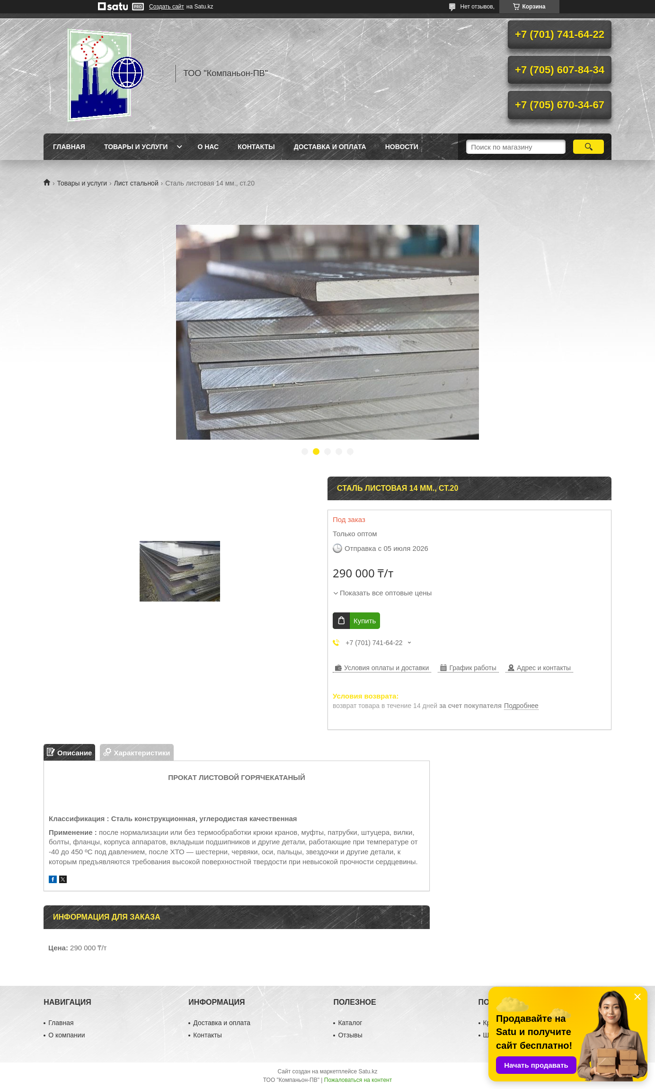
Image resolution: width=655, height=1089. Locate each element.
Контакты (256, 147)
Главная (69, 147)
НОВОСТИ (401, 147)
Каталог (350, 1023)
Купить (365, 621)
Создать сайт (166, 6)
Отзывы (350, 1035)
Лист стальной (136, 183)
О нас (208, 147)
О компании (66, 1035)
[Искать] (588, 147)
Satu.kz (367, 1071)
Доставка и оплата (330, 147)
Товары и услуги (136, 147)
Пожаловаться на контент (358, 1080)
